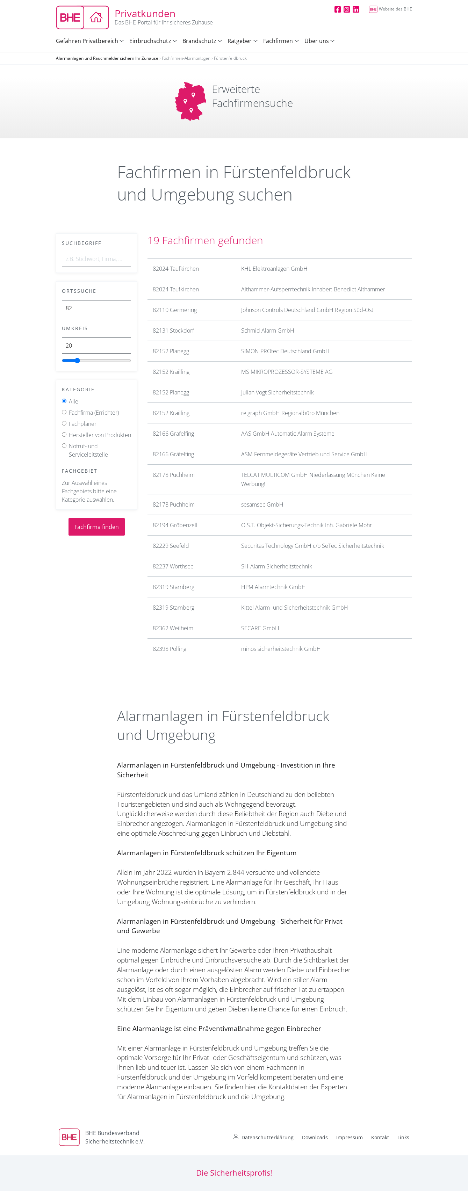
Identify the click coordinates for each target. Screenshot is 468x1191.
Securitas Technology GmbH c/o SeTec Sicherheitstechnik (312, 546)
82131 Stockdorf (173, 330)
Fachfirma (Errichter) (94, 412)
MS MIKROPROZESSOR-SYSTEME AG (287, 372)
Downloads (315, 1137)
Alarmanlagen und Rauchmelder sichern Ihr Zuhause (107, 58)
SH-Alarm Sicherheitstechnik (276, 566)
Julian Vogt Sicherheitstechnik (277, 392)
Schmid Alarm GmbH (267, 330)
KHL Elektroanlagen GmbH (274, 269)
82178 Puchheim (174, 475)
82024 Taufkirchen (176, 269)
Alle (73, 401)
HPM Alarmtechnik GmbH (273, 587)
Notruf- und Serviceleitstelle (88, 450)
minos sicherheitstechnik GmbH (281, 649)
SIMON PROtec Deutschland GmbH (285, 351)
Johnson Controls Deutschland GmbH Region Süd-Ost (307, 310)
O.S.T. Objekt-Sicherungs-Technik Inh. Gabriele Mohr (306, 525)
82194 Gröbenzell (175, 525)
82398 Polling (169, 649)
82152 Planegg (171, 351)
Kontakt (380, 1137)
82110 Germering (175, 310)
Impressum (349, 1137)
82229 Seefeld (171, 546)
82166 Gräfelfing (173, 433)
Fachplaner (82, 424)
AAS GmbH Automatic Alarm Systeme (287, 433)
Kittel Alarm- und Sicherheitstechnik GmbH (294, 607)
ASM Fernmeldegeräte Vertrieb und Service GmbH (304, 454)
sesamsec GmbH (262, 504)
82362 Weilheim (173, 628)
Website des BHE (390, 9)
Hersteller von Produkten (100, 435)
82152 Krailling (171, 372)
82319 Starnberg (173, 587)
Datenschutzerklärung (268, 1137)
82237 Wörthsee (173, 566)
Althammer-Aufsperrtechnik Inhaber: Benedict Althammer (313, 289)
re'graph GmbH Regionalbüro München (290, 413)
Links (403, 1137)
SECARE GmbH (260, 628)
